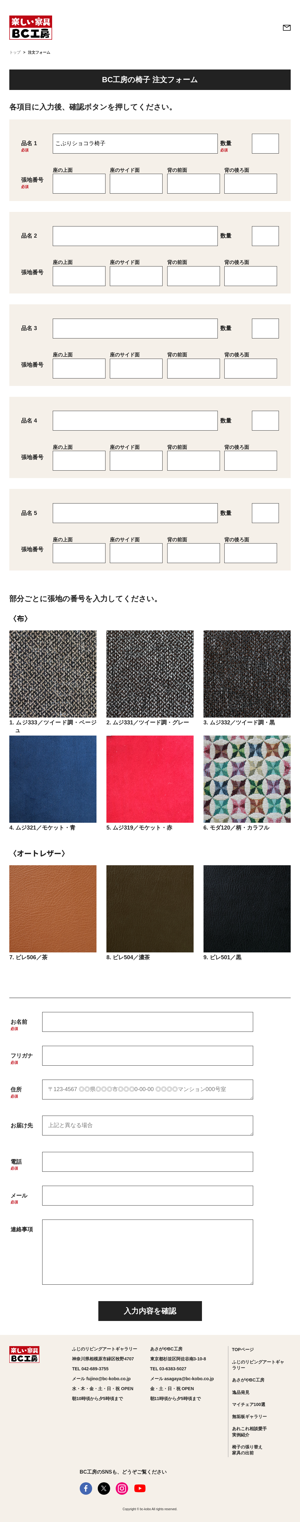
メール (19, 1196)
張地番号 (32, 180)
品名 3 (29, 328)
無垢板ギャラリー (249, 1416)
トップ (14, 52)
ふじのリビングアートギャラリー (258, 1365)
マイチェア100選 (248, 1404)
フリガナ (22, 1056)
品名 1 (29, 143)
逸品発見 (240, 1392)
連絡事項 (22, 1229)
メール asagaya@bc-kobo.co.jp (182, 1378)
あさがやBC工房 (248, 1379)
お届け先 (22, 1125)
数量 (225, 143)
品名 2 (29, 236)
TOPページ (243, 1349)
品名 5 (29, 513)
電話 (16, 1162)
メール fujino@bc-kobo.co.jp (101, 1378)
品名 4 (29, 421)
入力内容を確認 (150, 1311)
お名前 (19, 1022)
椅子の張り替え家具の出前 (247, 1450)
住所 (16, 1089)
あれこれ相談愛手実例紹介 (249, 1431)
